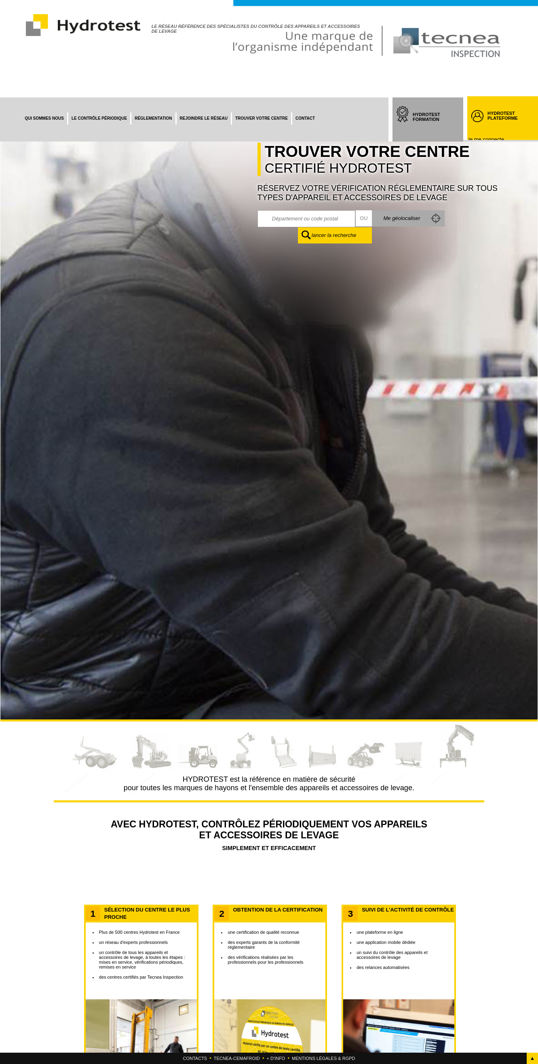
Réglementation (153, 118)
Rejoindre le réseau (204, 118)
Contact (305, 118)
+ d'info (276, 1058)
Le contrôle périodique (99, 118)
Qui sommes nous (44, 118)
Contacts (195, 1058)
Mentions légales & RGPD (323, 1058)
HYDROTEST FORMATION (434, 124)
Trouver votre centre (261, 118)
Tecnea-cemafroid (237, 1058)
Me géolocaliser (401, 218)
